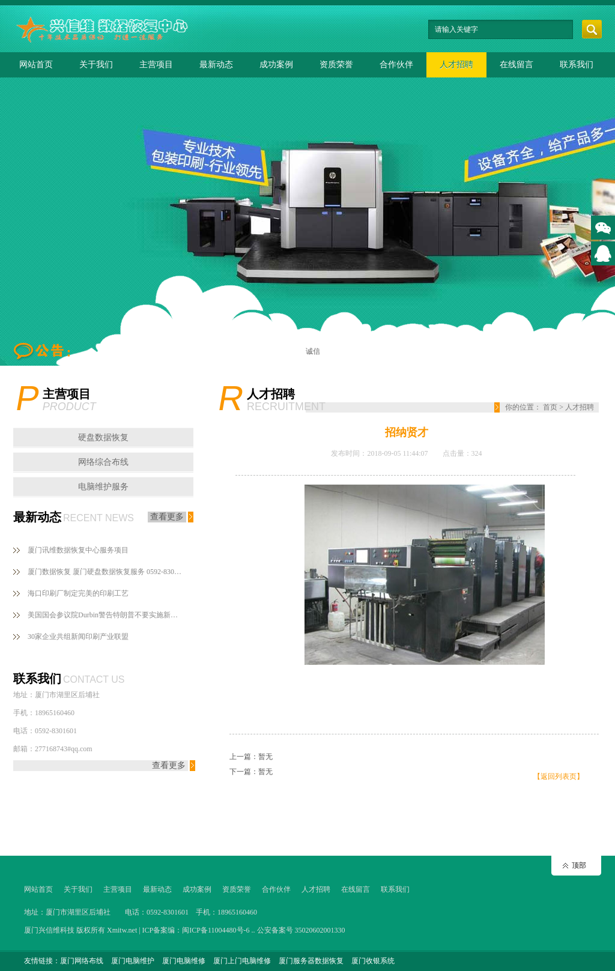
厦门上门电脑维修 (242, 961)
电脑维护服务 (103, 486)
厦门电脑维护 (132, 961)
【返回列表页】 (558, 776)
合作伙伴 (396, 64)
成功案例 (276, 64)
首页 (550, 407)
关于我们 (96, 64)
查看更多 (167, 516)
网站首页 (36, 64)
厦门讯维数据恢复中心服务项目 (78, 550)
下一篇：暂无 (251, 771)
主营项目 (156, 64)
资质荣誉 (336, 64)
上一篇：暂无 (251, 756)
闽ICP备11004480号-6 (215, 930)
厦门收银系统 (373, 961)
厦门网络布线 (81, 961)
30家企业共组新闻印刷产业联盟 (78, 636)
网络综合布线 (103, 462)
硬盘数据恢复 (103, 437)
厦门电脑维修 (183, 961)
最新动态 (216, 64)
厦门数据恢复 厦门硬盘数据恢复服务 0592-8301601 (106, 571)
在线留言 (516, 64)
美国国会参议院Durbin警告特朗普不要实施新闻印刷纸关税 (106, 615)
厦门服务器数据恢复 (311, 961)
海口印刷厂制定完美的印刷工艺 (78, 593)
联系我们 (576, 64)
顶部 (579, 865)
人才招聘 (456, 64)
